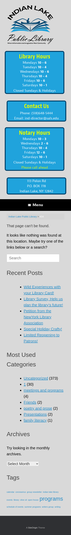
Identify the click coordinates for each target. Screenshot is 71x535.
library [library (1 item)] (16, 500)
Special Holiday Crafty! (43, 329)
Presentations (35, 414)
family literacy (35, 420)
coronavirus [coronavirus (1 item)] (20, 492)
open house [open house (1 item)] (33, 500)
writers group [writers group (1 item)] (48, 507)
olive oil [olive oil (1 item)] (23, 500)
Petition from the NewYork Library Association (37, 317)
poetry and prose (38, 408)
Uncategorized (36, 378)
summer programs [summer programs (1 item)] (32, 507)
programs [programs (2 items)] (51, 499)
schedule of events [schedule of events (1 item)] (15, 507)
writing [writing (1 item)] (58, 507)
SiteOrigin (33, 528)
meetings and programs (43, 390)
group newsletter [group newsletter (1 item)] (34, 492)
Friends (30, 402)
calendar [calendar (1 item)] (10, 492)
